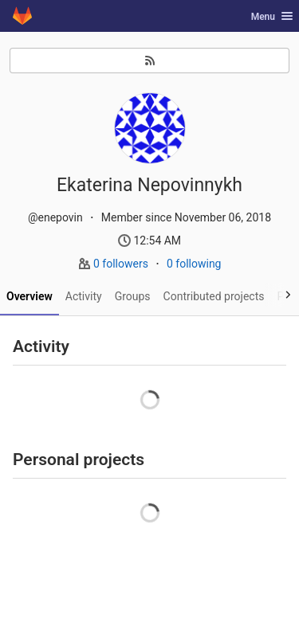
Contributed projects (214, 296)
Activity (83, 296)
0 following (194, 263)
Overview (29, 296)
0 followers (122, 263)
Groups (133, 296)
